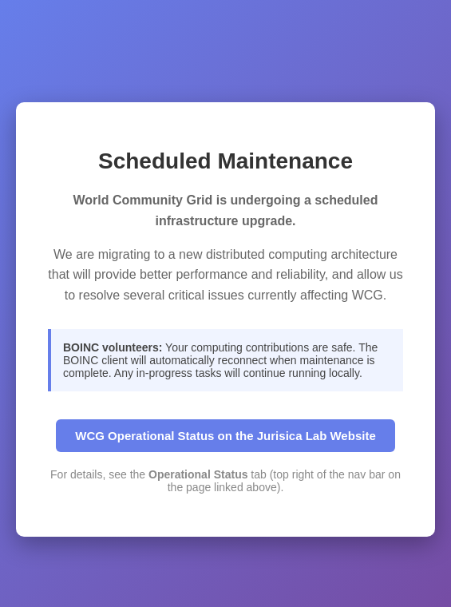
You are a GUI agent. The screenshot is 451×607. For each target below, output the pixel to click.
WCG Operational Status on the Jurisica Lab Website (225, 435)
